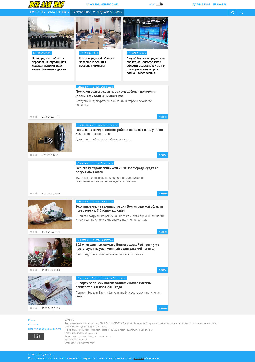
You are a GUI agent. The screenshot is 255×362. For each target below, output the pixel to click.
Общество (82, 86)
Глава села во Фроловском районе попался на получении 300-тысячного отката (119, 131)
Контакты (33, 324)
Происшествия (85, 124)
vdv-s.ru (139, 358)
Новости (36, 12)
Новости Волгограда (102, 86)
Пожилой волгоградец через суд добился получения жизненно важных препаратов (116, 93)
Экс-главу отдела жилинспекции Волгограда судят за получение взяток (117, 170)
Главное (96, 278)
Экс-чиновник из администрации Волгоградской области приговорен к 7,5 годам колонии (119, 208)
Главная (32, 320)
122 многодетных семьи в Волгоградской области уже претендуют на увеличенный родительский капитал (117, 246)
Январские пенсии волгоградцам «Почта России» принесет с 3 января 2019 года (114, 285)
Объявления (57, 12)
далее (163, 117)
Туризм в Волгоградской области (97, 12)
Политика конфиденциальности (44, 328)
